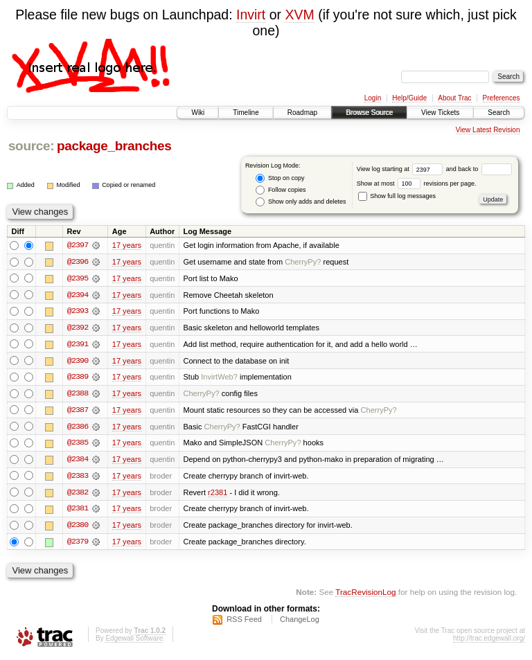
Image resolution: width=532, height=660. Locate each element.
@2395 (77, 278)
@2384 (77, 461)
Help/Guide (409, 98)
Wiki (197, 112)
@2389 (77, 378)
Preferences (501, 98)
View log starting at (401, 169)
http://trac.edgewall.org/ (489, 641)
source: (31, 146)
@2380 (77, 527)
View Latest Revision (488, 130)
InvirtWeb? (219, 378)
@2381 (77, 511)
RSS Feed (244, 622)
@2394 (77, 295)
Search (499, 112)
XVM (299, 14)
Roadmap (302, 112)
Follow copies (280, 190)
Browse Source (369, 112)
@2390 (77, 361)
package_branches (114, 146)
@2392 (77, 328)
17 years (126, 245)
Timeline (245, 112)
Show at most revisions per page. (417, 183)
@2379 (77, 544)
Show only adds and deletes (301, 201)
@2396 (77, 261)
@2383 (77, 477)
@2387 (77, 411)
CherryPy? (303, 262)
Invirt (250, 14)
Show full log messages (397, 196)
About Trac (454, 98)
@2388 (77, 394)
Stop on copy (280, 178)
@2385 (77, 444)
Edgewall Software (134, 641)
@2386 (77, 428)
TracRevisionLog (365, 594)
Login (372, 98)
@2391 (77, 344)
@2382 (77, 494)
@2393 (77, 311)
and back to (479, 169)
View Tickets (440, 112)
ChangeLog (299, 622)
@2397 (77, 245)
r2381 (217, 494)
